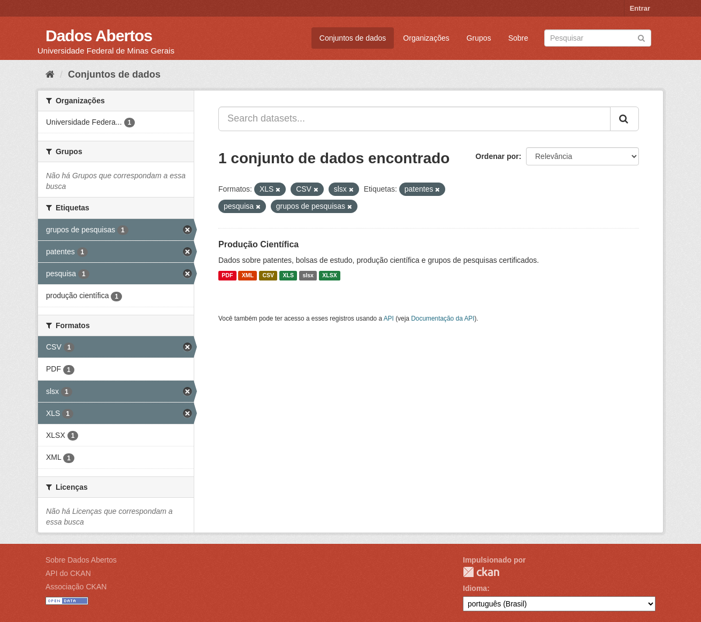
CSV (268, 275)
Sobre (518, 38)
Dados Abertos (98, 35)
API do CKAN (68, 573)
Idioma (475, 588)
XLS (288, 275)
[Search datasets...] (414, 119)
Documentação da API (442, 318)
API (389, 318)
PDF (227, 275)
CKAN (481, 572)
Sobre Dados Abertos (81, 560)
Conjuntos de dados (352, 38)
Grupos (479, 38)
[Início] (50, 74)
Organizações (426, 38)
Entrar (640, 8)
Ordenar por (497, 156)
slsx (307, 275)
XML (248, 275)
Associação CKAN (75, 586)
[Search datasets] (597, 38)
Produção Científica (258, 244)
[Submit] (641, 37)
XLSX (329, 275)
